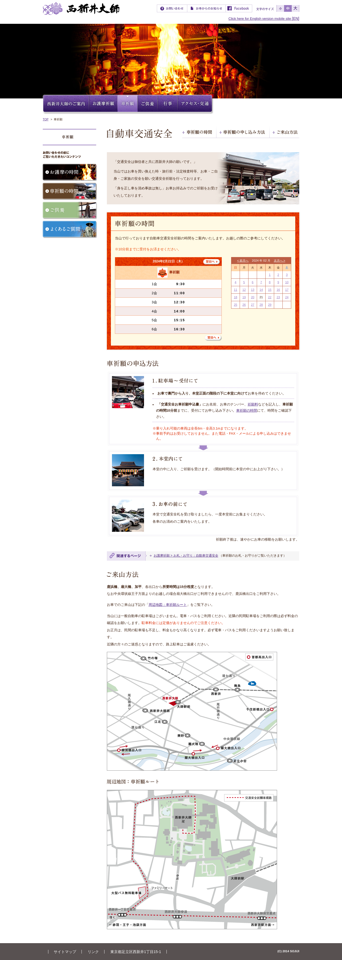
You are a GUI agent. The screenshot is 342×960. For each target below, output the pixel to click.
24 (287, 297)
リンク (93, 952)
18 (235, 297)
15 (269, 289)
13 (252, 289)
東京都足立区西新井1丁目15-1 (135, 952)
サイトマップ (65, 952)
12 (244, 289)
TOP (45, 119)
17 (287, 289)
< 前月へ (243, 260)
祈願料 (253, 404)
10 (287, 282)
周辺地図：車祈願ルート (168, 605)
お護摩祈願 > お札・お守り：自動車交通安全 (186, 555)
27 (252, 304)
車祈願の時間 (246, 410)
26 (244, 304)
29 (269, 304)
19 (244, 297)
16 (278, 289)
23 (278, 297)
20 (252, 297)
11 (235, 289)
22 (269, 297)
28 (261, 304)
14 (261, 289)
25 (235, 304)
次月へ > (279, 260)
